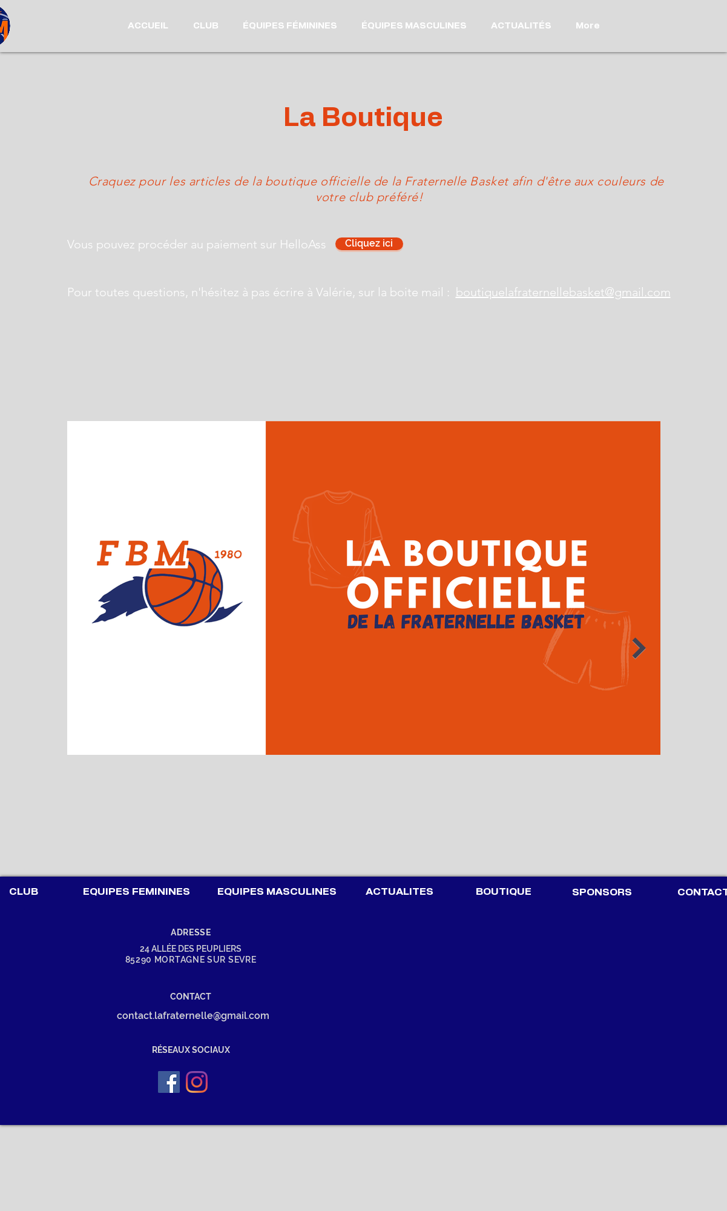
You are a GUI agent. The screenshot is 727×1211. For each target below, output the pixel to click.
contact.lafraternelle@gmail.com (193, 1015)
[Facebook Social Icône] (169, 1082)
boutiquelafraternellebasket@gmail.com (563, 292)
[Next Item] (639, 648)
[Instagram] (197, 1082)
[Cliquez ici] (369, 243)
